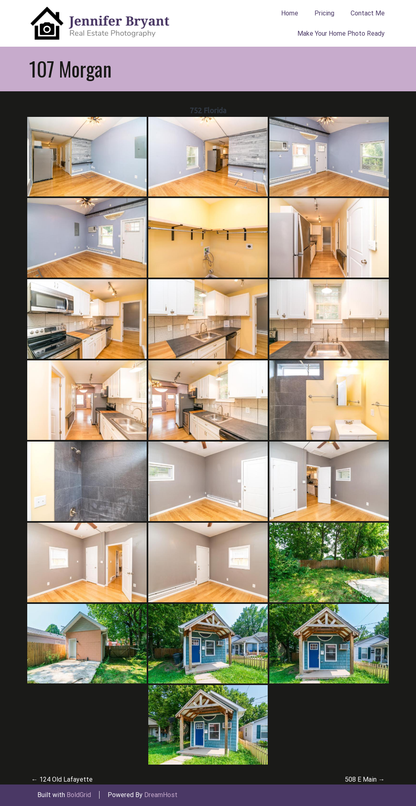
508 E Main (365, 779)
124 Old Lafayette (62, 779)
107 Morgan (70, 68)
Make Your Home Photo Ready (341, 33)
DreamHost (161, 795)
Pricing (324, 13)
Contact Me (368, 13)
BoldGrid (79, 795)
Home (289, 13)
